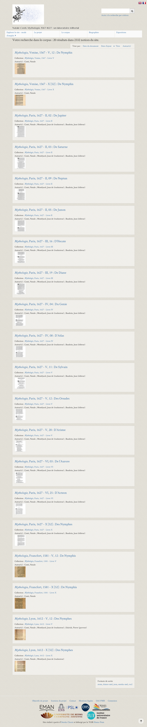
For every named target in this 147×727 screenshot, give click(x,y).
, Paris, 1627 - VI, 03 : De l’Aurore (42, 461)
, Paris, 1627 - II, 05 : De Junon (40, 210)
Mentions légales (86, 700)
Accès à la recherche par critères (115, 15)
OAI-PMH (100, 700)
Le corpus (66, 32)
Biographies (94, 32)
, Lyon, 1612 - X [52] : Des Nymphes (44, 650)
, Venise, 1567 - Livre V (39, 58)
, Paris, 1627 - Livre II (38, 120)
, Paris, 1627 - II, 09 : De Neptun (41, 178)
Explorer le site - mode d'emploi (16, 34)
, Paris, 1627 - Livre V (38, 372)
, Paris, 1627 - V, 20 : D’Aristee (40, 430)
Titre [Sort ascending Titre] (118, 46)
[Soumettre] (132, 11)
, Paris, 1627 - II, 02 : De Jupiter (40, 115)
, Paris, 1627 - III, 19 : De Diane (40, 272)
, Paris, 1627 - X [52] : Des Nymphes (43, 524)
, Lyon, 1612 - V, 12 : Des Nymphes (43, 618)
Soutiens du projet (58, 700)
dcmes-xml (107, 684)
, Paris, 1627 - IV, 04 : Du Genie (41, 304)
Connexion (112, 700)
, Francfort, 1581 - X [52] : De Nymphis (46, 587)
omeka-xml (123, 684)
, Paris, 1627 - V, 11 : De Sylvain (41, 367)
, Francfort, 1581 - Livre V (40, 561)
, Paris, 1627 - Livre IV (39, 309)
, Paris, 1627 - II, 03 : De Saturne (41, 147)
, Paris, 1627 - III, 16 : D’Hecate (40, 241)
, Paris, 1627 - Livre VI (39, 466)
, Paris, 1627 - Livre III (39, 246)
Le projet (38, 32)
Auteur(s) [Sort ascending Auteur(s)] (127, 46)
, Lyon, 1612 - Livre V (38, 624)
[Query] (118, 11)
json (115, 684)
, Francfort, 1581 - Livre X (40, 592)
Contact (72, 700)
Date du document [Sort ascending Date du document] (91, 46)
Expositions (121, 32)
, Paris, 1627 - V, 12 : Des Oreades (42, 398)
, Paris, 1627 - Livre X (38, 529)
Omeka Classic (67, 722)
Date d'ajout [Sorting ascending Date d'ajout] (106, 46)
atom (100, 684)
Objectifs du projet (40, 700)
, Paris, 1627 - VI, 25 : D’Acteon (41, 493)
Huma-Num (99, 722)
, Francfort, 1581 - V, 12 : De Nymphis (45, 555)
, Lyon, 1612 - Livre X (38, 655)
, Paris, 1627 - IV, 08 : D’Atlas (39, 335)
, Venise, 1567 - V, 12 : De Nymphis (43, 52)
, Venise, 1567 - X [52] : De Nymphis (44, 84)
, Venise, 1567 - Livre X (39, 89)
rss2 (130, 684)
